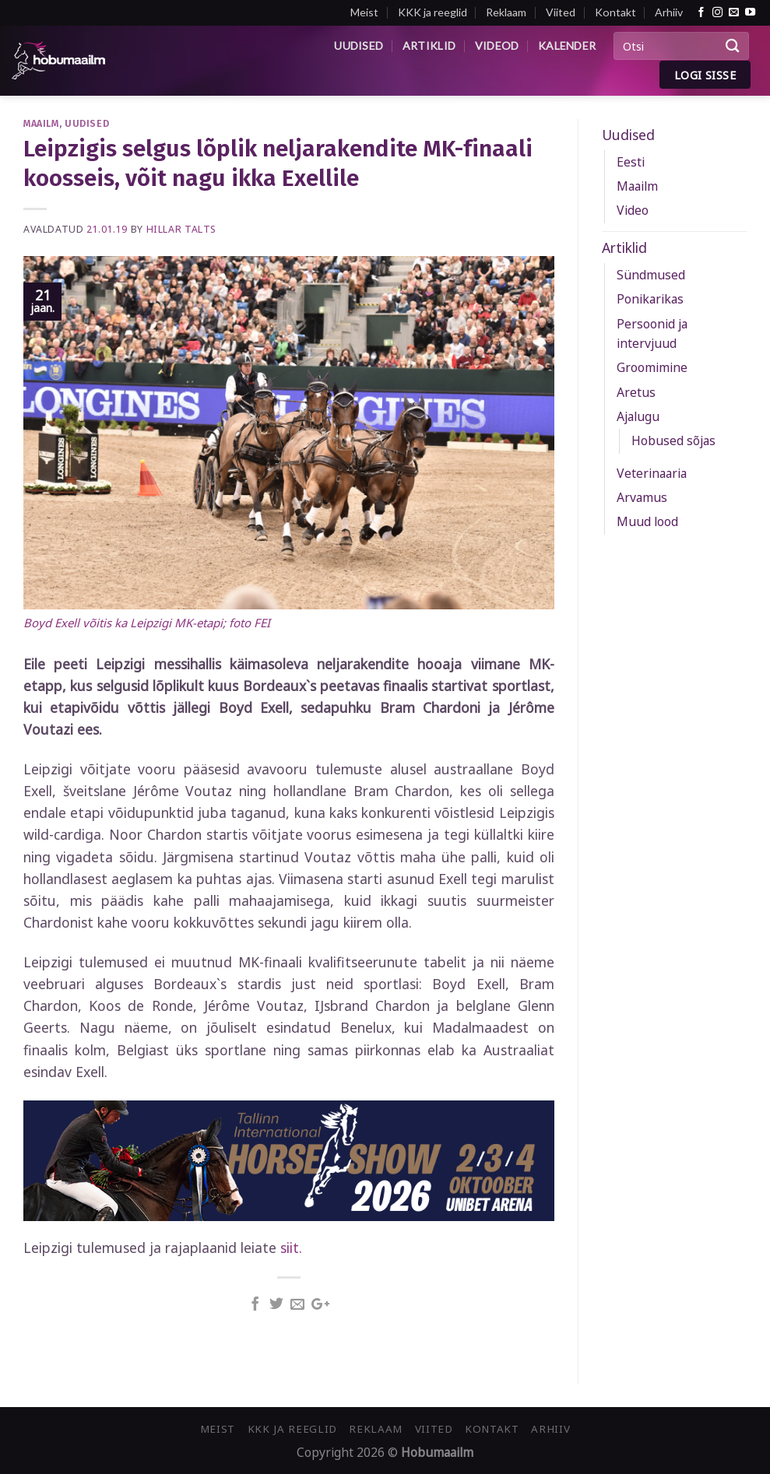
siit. (291, 1247)
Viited (560, 12)
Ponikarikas (650, 298)
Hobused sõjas (673, 440)
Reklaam (506, 12)
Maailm (41, 123)
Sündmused (651, 274)
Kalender (567, 45)
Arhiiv (669, 12)
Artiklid (429, 45)
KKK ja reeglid (432, 12)
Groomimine (652, 367)
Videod (497, 45)
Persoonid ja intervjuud (652, 333)
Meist (364, 12)
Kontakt (615, 12)
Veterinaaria (652, 473)
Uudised (358, 45)
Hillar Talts (181, 229)
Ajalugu (638, 416)
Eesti (631, 161)
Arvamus (642, 497)
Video (633, 210)
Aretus (636, 392)
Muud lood (647, 521)
